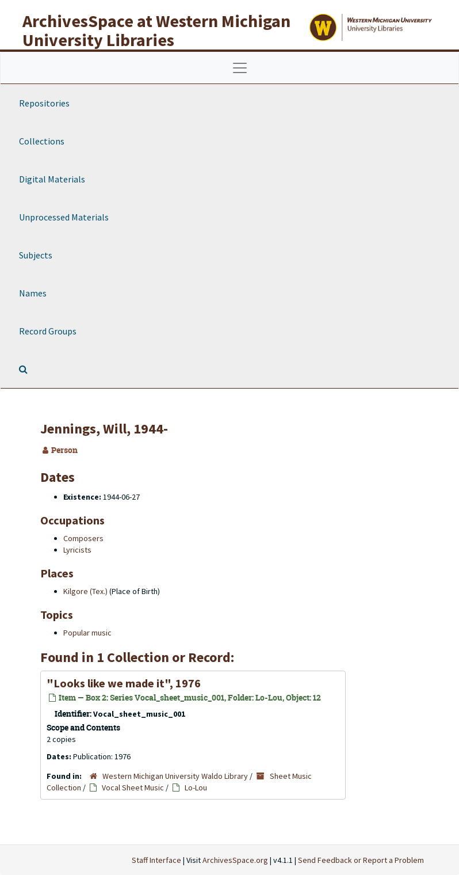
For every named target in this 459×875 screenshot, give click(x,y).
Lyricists (77, 550)
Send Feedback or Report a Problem (361, 860)
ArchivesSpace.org (235, 860)
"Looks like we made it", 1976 (124, 683)
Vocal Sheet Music (133, 787)
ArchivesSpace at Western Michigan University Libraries (156, 30)
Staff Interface (156, 860)
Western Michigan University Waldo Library (175, 776)
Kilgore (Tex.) (85, 591)
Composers (83, 538)
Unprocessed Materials (64, 217)
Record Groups (47, 331)
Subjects (35, 255)
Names (33, 293)
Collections (41, 141)
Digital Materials (52, 179)
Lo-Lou (196, 787)
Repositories (44, 103)
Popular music (87, 632)
